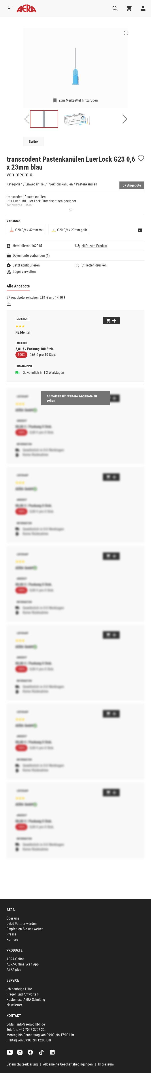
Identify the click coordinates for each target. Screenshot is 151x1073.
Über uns (13, 918)
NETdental (22, 332)
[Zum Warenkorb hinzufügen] (111, 320)
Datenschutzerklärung (22, 1064)
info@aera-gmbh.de (31, 1024)
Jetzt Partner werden (22, 924)
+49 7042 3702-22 (32, 1030)
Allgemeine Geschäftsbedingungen (68, 1064)
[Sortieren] (9, 304)
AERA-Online (16, 959)
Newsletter (14, 1005)
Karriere (12, 939)
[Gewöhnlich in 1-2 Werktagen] (17, 372)
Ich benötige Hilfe (19, 989)
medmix (23, 175)
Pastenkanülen (86, 184)
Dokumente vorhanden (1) (31, 255)
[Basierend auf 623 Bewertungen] (20, 326)
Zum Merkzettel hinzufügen (78, 100)
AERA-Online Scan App (23, 964)
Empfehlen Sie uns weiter (25, 929)
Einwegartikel (35, 184)
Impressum (106, 1064)
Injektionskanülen (60, 184)
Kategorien (14, 184)
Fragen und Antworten (22, 994)
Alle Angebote (18, 286)
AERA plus (14, 969)
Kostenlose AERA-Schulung (26, 999)
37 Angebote (132, 185)
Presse (11, 934)
